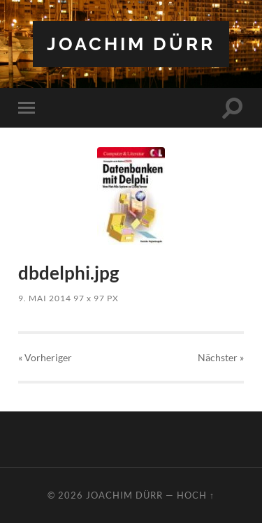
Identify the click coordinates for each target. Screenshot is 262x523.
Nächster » (221, 357)
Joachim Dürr (131, 43)
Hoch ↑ (195, 495)
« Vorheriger (45, 357)
